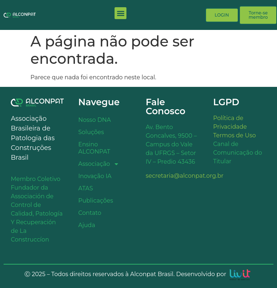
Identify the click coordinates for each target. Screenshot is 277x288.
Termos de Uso (234, 135)
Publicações (95, 200)
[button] (120, 13)
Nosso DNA (94, 119)
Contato (89, 212)
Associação (98, 164)
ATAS (85, 188)
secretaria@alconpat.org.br (185, 175)
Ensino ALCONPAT (94, 148)
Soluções (91, 132)
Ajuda (86, 225)
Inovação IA (94, 176)
